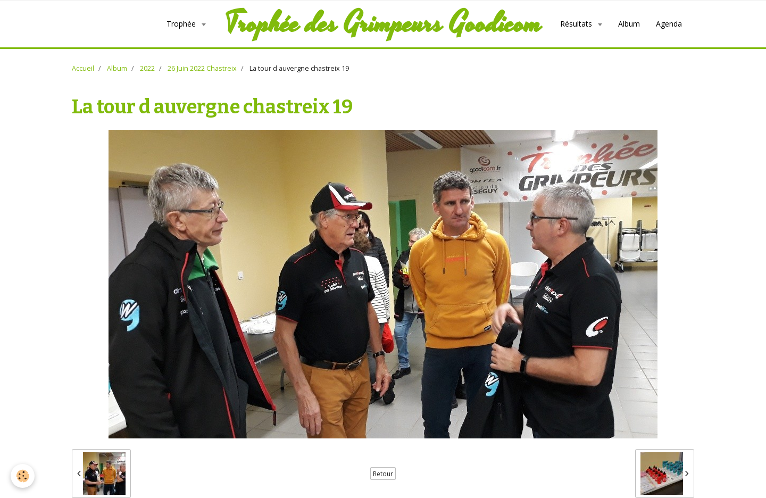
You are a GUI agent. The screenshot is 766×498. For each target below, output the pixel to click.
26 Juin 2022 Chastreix (202, 68)
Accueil (83, 68)
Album (629, 24)
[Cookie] (23, 476)
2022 (147, 68)
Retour (383, 473)
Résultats (577, 24)
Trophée (182, 24)
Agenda (669, 24)
